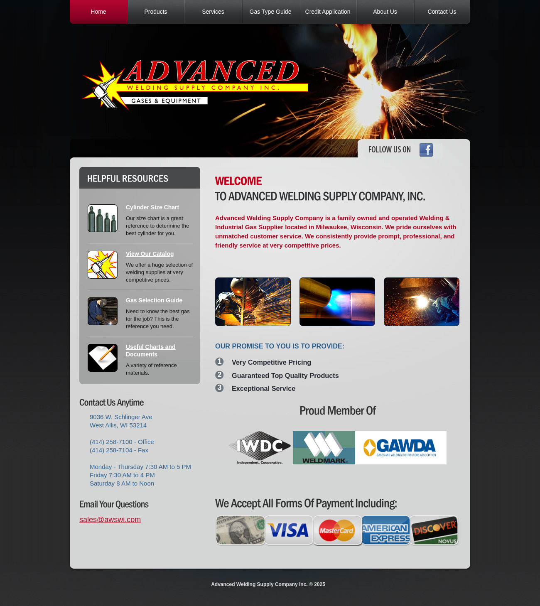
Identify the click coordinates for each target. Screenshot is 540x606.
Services (213, 11)
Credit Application (328, 11)
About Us (385, 11)
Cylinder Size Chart (152, 207)
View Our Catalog (150, 253)
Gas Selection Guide (154, 300)
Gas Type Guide (271, 11)
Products (155, 11)
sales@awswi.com (110, 519)
